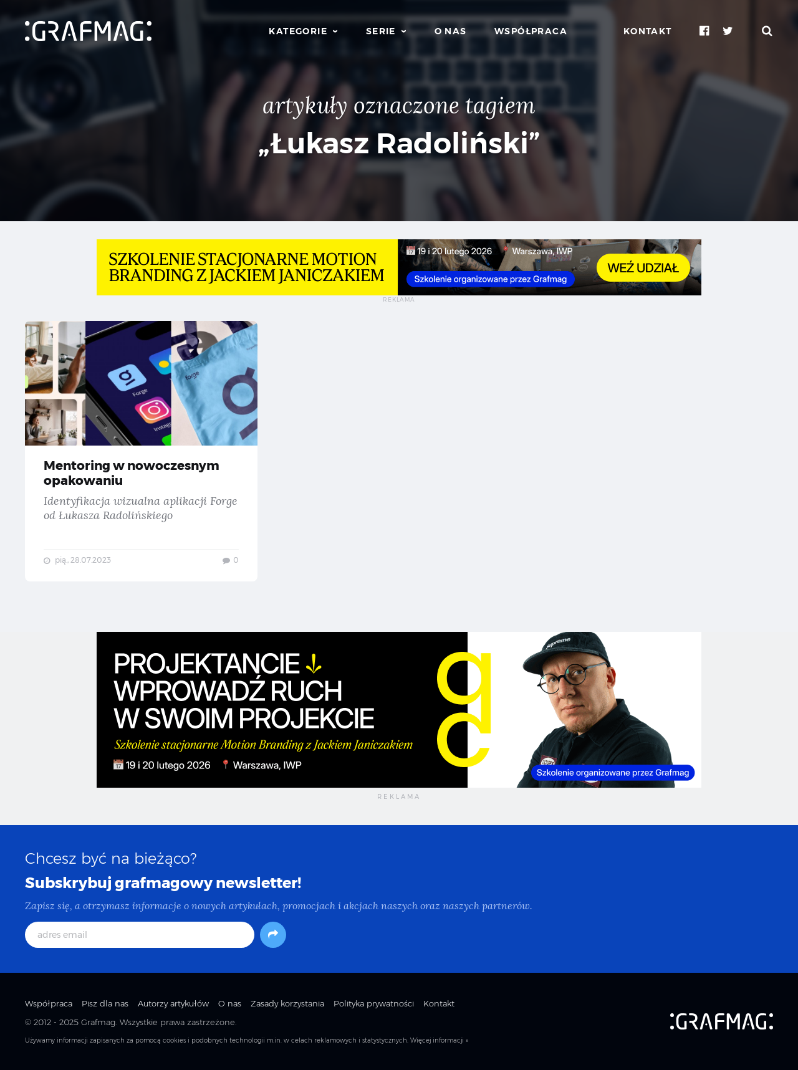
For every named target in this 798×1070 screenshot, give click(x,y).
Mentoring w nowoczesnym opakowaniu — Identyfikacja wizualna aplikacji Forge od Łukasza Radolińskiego (141, 451)
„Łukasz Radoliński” (399, 143)
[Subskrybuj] (273, 935)
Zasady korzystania (287, 1003)
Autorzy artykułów (173, 1003)
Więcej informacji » (439, 1040)
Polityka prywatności (374, 1003)
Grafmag (98, 1022)
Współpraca (530, 31)
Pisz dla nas (105, 1003)
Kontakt (647, 31)
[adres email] (139, 935)
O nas (451, 31)
